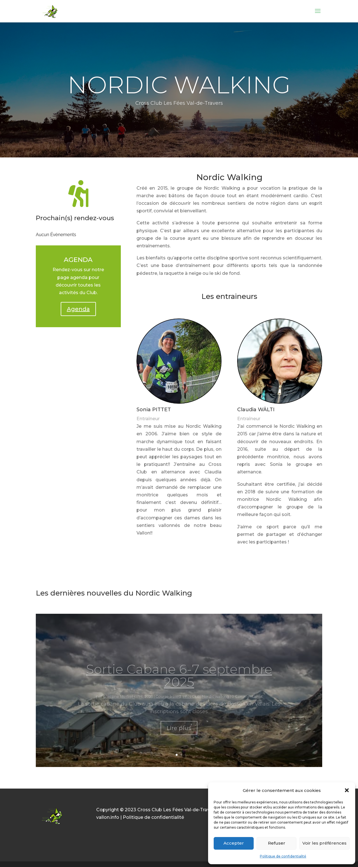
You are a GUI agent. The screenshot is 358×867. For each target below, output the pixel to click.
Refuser (276, 843)
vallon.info (107, 817)
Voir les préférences (324, 843)
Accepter (233, 843)
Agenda (78, 309)
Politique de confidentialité (283, 856)
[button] (347, 790)
